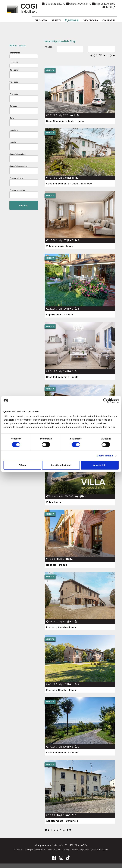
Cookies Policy (76, 850)
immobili (72, 20)
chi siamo (40, 20)
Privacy (66, 850)
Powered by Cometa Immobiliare (95, 850)
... (107, 55)
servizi (56, 20)
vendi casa (91, 20)
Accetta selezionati (61, 465)
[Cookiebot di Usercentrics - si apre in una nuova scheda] (105, 400)
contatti (108, 20)
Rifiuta (22, 465)
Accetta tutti (99, 465)
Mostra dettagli (105, 455)
